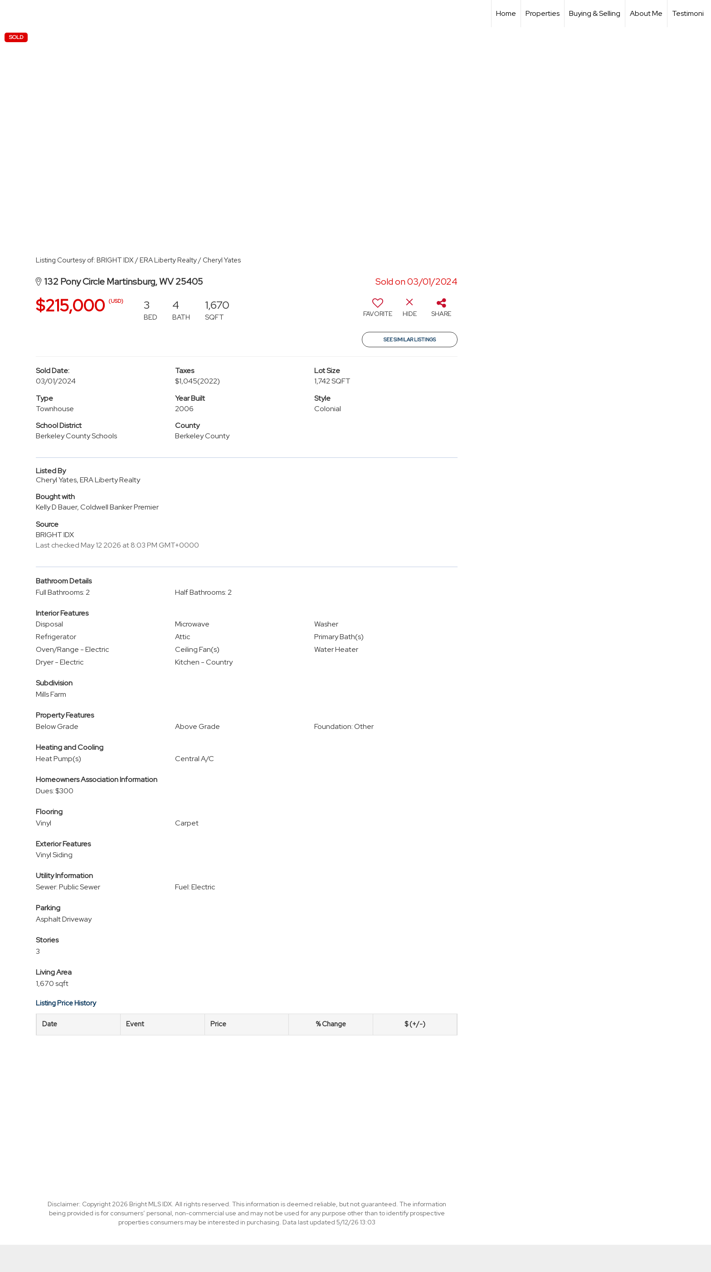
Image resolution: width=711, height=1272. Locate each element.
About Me (646, 13)
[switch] (378, 311)
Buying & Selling (594, 13)
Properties (543, 13)
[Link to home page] (11, 13)
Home (506, 13)
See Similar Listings (410, 339)
